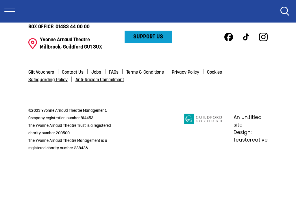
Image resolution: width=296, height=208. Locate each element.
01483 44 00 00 (73, 27)
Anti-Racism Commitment (99, 80)
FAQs (114, 72)
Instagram (263, 37)
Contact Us (73, 72)
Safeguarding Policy (48, 80)
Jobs (96, 72)
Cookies (214, 72)
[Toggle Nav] (9, 11)
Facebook (228, 37)
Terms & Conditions (145, 72)
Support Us (148, 37)
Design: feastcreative (251, 136)
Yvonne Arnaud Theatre (148, 11)
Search (285, 11)
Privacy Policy (185, 72)
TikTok (246, 37)
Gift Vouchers (41, 72)
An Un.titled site (248, 121)
